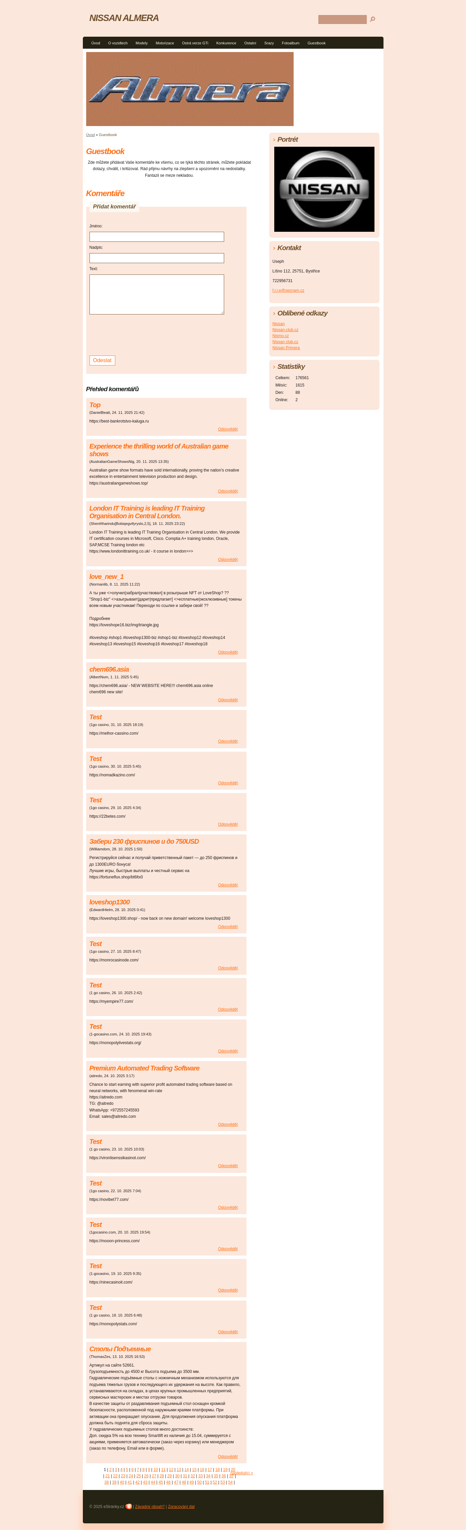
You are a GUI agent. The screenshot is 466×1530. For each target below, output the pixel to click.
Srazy (269, 43)
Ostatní (250, 43)
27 (154, 1476)
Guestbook (317, 43)
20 (233, 1469)
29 (169, 1476)
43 (145, 1482)
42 (137, 1482)
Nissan (279, 323)
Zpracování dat (181, 1506)
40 (122, 1482)
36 (223, 1476)
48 (184, 1482)
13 (179, 1469)
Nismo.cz (281, 335)
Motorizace (165, 43)
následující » (241, 1473)
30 (177, 1476)
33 (200, 1476)
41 (130, 1482)
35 (216, 1476)
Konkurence (226, 43)
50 (199, 1482)
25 (138, 1476)
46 (168, 1482)
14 (186, 1469)
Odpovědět (228, 429)
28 (162, 1476)
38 (106, 1482)
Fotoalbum (291, 43)
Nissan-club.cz (286, 329)
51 (207, 1482)
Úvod (96, 43)
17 (209, 1469)
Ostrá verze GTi (195, 43)
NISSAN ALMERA (124, 18)
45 (160, 1482)
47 (176, 1482)
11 (163, 1469)
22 (115, 1476)
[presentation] (140, 334)
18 (217, 1469)
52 (215, 1482)
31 (185, 1476)
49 (191, 1482)
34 (208, 1476)
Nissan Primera (286, 347)
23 (123, 1476)
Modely (142, 43)
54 (230, 1482)
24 (131, 1476)
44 (153, 1482)
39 (114, 1482)
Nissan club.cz (285, 341)
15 (194, 1469)
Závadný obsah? (150, 1506)
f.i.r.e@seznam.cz (289, 290)
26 (146, 1476)
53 (222, 1482)
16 (202, 1469)
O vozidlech (118, 43)
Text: (94, 268)
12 (171, 1469)
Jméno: (96, 226)
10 (155, 1469)
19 (225, 1469)
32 (192, 1476)
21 (107, 1476)
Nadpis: (96, 247)
